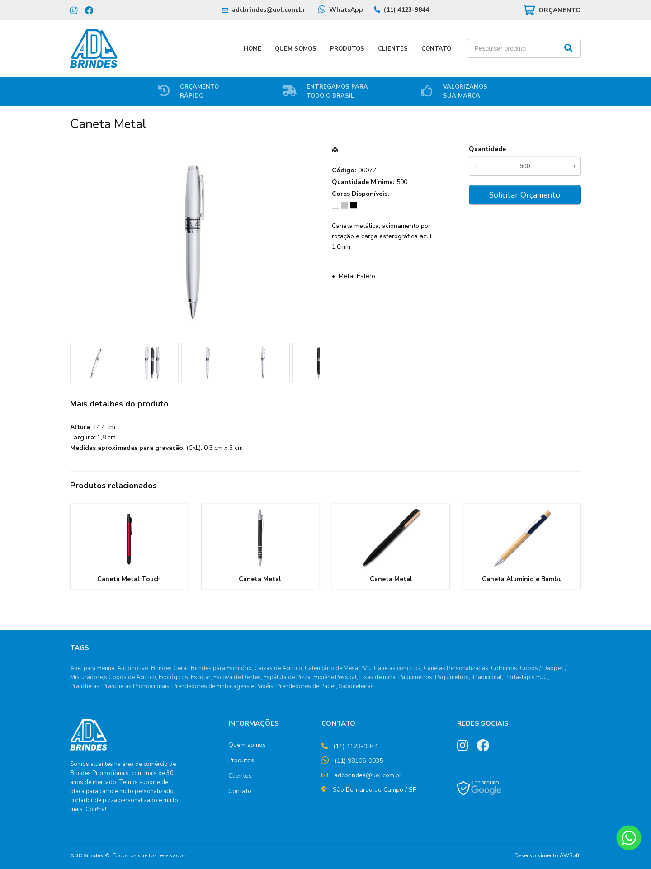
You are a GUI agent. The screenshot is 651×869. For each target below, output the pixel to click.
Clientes (393, 49)
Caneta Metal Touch (129, 579)
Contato (436, 49)
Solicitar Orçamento (524, 194)
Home (252, 49)
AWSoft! (570, 855)
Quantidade (487, 149)
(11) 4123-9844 (406, 9)
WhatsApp (346, 9)
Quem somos (247, 745)
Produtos (347, 49)
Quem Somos (295, 49)
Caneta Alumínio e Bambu (522, 579)
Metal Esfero (357, 276)
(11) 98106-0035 (359, 760)
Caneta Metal (260, 579)
